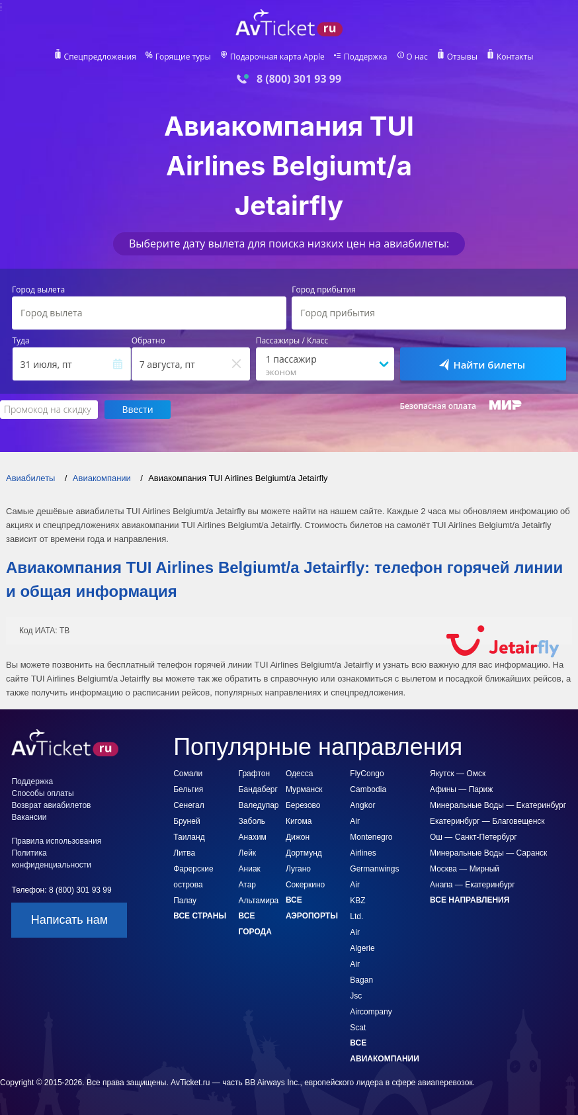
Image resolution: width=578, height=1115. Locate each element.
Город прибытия (324, 290)
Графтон (254, 773)
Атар (247, 884)
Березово (303, 805)
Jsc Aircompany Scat (371, 1011)
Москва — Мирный (464, 868)
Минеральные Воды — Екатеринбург (498, 805)
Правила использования (56, 841)
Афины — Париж (461, 789)
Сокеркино (305, 884)
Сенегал (188, 805)
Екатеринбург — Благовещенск (487, 821)
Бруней (186, 821)
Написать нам (69, 919)
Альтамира (259, 900)
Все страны (199, 915)
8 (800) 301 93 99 (299, 79)
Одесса (299, 773)
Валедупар (259, 805)
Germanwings (374, 868)
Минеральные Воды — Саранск (488, 853)
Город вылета (38, 290)
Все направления (469, 900)
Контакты (515, 57)
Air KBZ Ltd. (357, 900)
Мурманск (304, 789)
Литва (184, 853)
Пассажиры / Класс (292, 341)
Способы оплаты (42, 793)
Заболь (252, 821)
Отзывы (462, 57)
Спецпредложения (100, 57)
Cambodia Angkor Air (368, 805)
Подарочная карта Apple (277, 57)
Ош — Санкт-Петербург (473, 837)
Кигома (298, 821)
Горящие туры (183, 57)
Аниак (250, 868)
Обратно (148, 341)
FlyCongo (367, 773)
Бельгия (188, 789)
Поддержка (366, 57)
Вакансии (28, 817)
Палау (184, 900)
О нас (416, 57)
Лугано (298, 868)
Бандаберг (258, 789)
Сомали (187, 773)
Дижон (298, 837)
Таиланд (188, 837)
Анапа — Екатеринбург (472, 884)
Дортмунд (304, 853)
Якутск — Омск (457, 773)
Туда (21, 341)
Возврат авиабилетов (51, 805)
